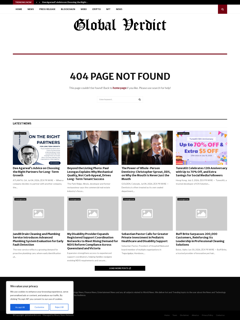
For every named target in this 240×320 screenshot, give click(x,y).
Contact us (220, 315)
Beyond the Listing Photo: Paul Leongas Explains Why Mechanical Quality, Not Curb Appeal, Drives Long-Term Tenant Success (90, 173)
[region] (39, 298)
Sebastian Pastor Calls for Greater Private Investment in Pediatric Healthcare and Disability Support (145, 237)
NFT (108, 9)
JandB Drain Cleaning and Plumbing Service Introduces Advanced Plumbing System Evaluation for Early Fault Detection (38, 239)
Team (174, 315)
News (31, 9)
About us (195, 315)
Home (19, 9)
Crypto (96, 9)
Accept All (60, 307)
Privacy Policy (207, 315)
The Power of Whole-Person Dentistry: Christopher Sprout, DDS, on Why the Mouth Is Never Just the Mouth (146, 173)
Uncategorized (20, 133)
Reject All (40, 307)
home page (119, 88)
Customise (20, 307)
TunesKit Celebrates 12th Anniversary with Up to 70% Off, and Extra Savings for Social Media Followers (201, 171)
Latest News (22, 123)
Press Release (47, 9)
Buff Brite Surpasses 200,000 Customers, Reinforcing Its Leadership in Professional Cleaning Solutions (200, 239)
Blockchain (68, 9)
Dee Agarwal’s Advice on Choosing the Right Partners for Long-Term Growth (36, 171)
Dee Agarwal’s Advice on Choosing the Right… (65, 2)
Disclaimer (184, 315)
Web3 (84, 9)
